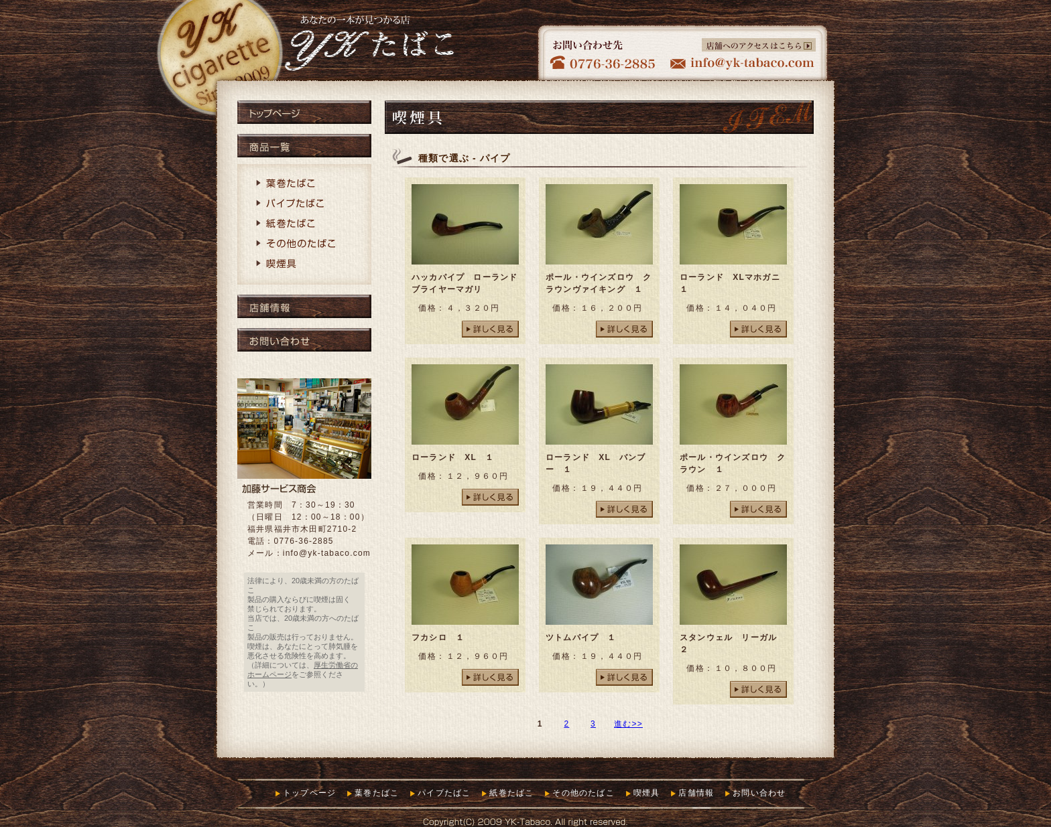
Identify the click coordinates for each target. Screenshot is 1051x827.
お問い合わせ (304, 340)
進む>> (628, 724)
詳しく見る (490, 329)
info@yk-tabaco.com (327, 553)
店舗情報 (304, 306)
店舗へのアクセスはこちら (759, 45)
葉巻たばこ (304, 184)
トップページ (304, 112)
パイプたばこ (304, 204)
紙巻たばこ (304, 224)
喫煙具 (304, 264)
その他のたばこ (304, 244)
